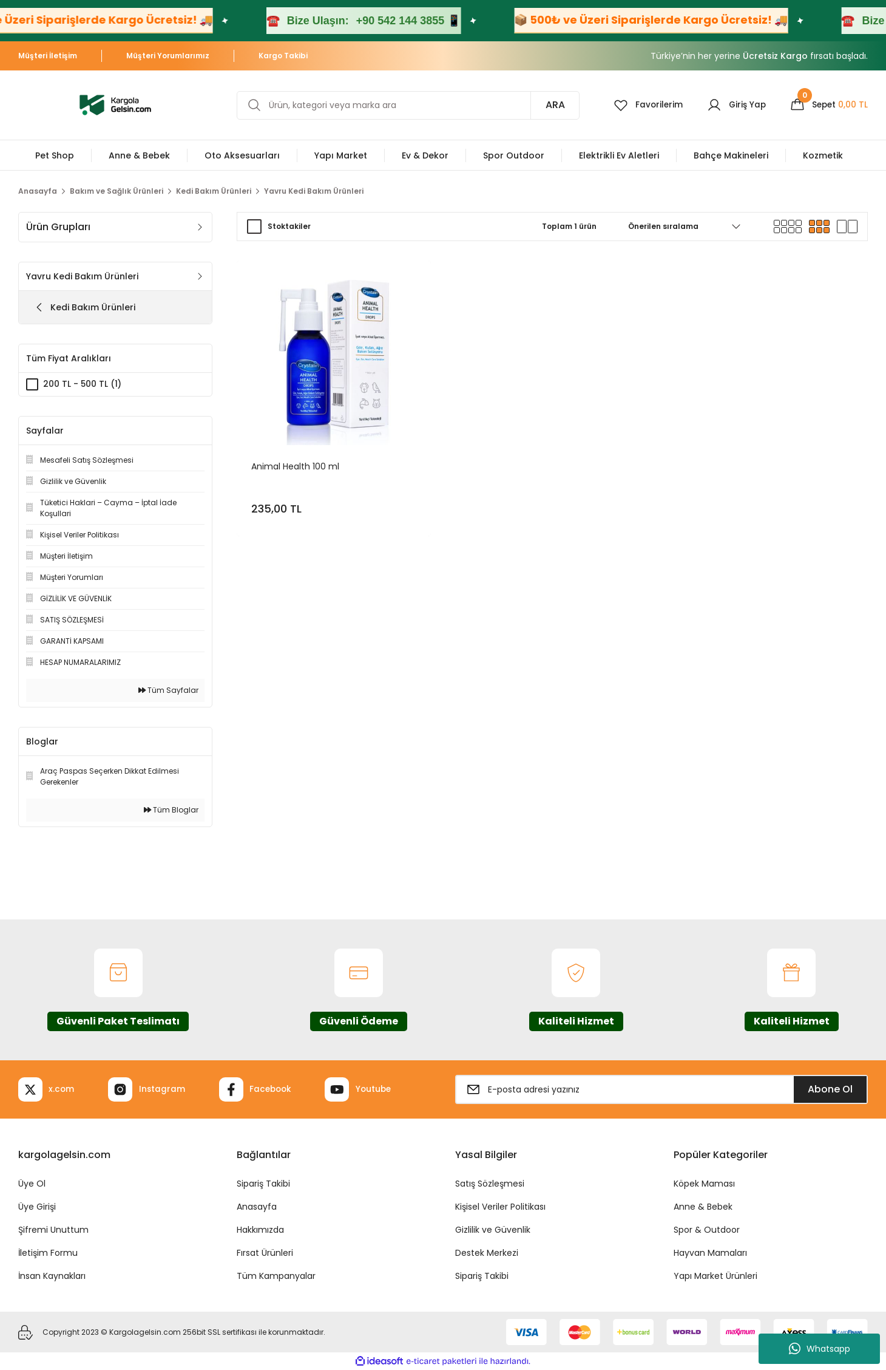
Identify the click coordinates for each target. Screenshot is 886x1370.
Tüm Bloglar (171, 810)
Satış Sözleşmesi (489, 1183)
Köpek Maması (704, 1183)
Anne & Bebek (703, 1207)
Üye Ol (32, 1183)
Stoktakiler (289, 226)
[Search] (406, 105)
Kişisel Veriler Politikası (500, 1207)
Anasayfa (257, 1207)
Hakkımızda (260, 1230)
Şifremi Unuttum (53, 1230)
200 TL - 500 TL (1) (83, 384)
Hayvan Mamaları (710, 1253)
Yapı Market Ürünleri (715, 1276)
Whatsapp (819, 1348)
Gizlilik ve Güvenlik (492, 1230)
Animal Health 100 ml (296, 466)
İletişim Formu (48, 1253)
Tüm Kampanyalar (276, 1276)
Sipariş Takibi (263, 1183)
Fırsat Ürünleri (265, 1253)
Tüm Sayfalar (168, 690)
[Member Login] (734, 105)
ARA (551, 105)
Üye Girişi (37, 1207)
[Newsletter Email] (661, 1089)
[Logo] (115, 104)
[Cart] (828, 105)
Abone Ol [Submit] (830, 1089)
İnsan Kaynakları (52, 1276)
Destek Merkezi (486, 1253)
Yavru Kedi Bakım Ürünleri (314, 191)
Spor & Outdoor (707, 1230)
